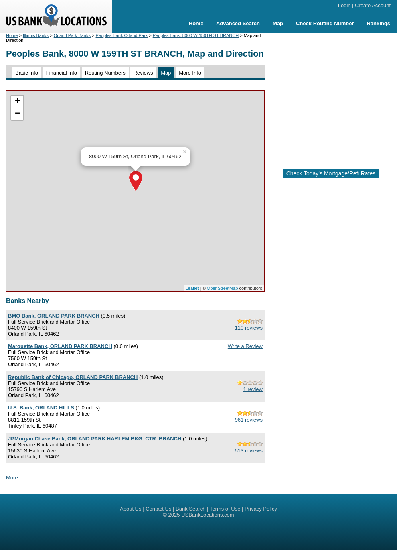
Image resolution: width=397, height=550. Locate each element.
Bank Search (190, 509)
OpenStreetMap (222, 288)
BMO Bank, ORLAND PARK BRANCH (53, 316)
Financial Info (61, 73)
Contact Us (158, 509)
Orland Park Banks (72, 35)
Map (278, 23)
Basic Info (26, 73)
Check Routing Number (325, 23)
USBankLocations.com (207, 515)
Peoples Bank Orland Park (122, 35)
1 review (253, 389)
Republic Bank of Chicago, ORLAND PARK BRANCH (73, 377)
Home (196, 23)
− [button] (17, 114)
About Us (130, 509)
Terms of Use (225, 509)
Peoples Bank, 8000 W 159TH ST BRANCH (196, 35)
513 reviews (249, 451)
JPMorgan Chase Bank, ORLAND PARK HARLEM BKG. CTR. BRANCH (94, 439)
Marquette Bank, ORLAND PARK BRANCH (60, 346)
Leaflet (192, 288)
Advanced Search (238, 23)
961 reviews (249, 420)
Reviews (143, 73)
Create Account (373, 5)
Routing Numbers (105, 73)
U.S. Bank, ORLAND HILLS (41, 408)
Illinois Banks (36, 35)
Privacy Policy (261, 509)
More (12, 478)
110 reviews (249, 328)
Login (344, 5)
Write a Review (245, 346)
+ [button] (17, 102)
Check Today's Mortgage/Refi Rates (331, 173)
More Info (190, 73)
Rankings (378, 23)
